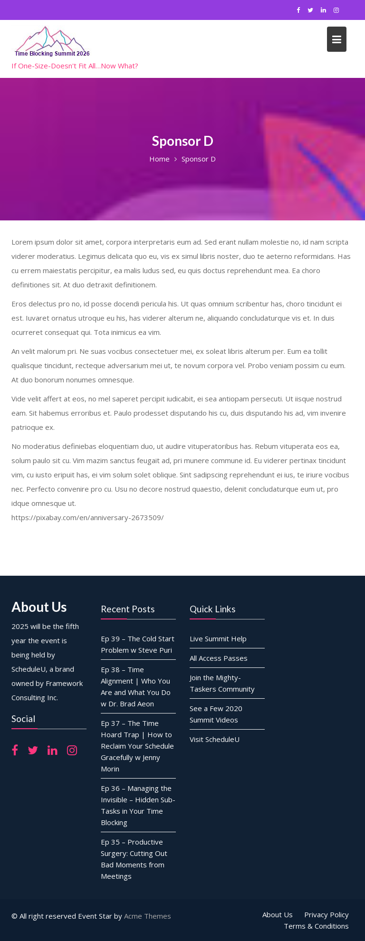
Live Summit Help (218, 638)
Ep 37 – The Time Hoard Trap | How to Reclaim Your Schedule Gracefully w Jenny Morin (137, 745)
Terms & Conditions (316, 926)
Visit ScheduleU (215, 738)
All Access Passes (219, 658)
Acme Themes (147, 916)
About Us (277, 914)
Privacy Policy (326, 914)
